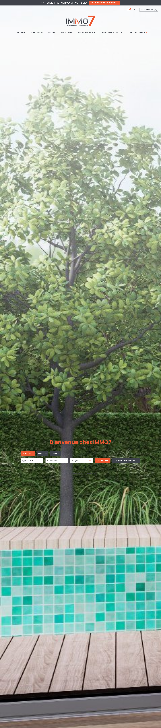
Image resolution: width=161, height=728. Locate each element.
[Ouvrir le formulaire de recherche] (102, 460)
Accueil (21, 33)
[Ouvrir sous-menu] (147, 32)
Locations (66, 33)
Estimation (37, 33)
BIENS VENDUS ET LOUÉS (113, 33)
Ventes (51, 33)
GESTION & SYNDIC (87, 33)
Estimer (55, 454)
